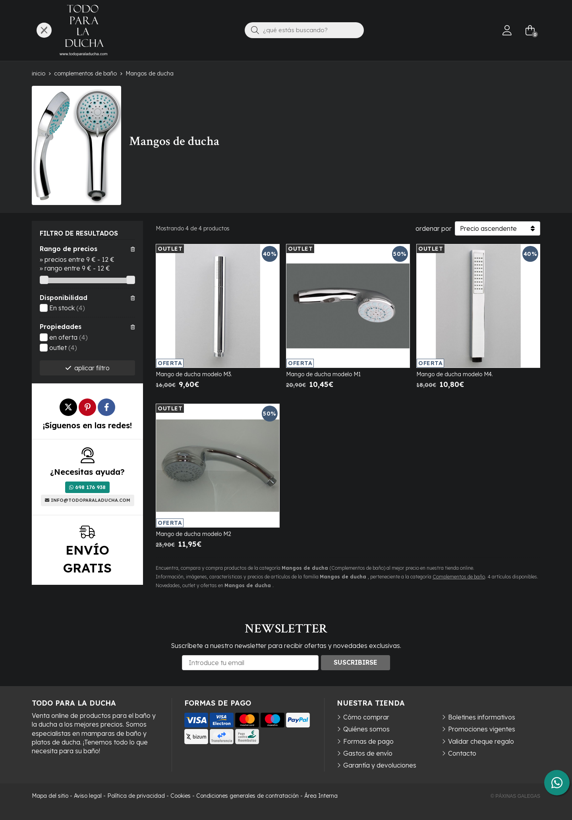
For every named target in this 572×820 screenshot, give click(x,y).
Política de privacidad (136, 795)
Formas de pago (368, 741)
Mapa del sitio (50, 795)
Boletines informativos (481, 717)
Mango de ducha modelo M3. (194, 374)
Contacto (462, 753)
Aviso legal (88, 795)
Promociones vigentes (481, 729)
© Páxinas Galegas (515, 796)
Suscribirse (355, 662)
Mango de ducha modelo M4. (454, 374)
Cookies (180, 795)
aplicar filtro (92, 368)
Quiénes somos (366, 729)
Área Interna (321, 795)
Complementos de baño (459, 577)
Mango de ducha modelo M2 (193, 534)
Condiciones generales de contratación (247, 795)
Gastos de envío (367, 753)
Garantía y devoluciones (379, 765)
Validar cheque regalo (481, 741)
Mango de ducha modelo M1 (323, 374)
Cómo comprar (366, 717)
